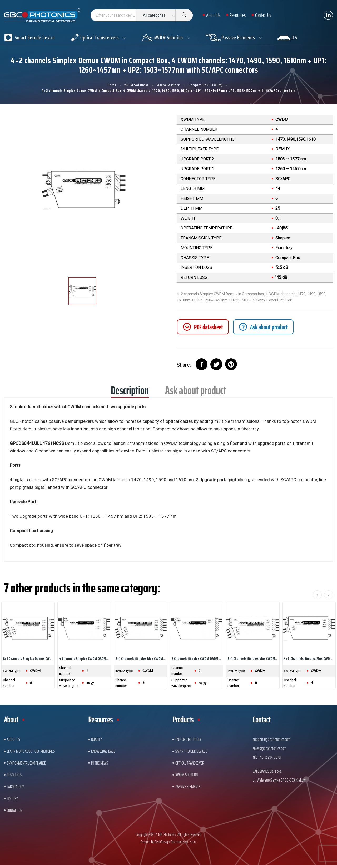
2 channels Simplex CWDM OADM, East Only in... (196, 658)
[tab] (263, 326)
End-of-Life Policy (188, 739)
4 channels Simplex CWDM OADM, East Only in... (84, 658)
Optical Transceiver (189, 763)
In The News (99, 763)
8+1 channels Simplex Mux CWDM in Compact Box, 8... (140, 658)
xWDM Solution (186, 774)
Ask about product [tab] (195, 392)
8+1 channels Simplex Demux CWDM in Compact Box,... (28, 658)
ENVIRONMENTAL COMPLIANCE (26, 763)
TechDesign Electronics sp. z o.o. (175, 841)
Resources (14, 774)
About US (13, 739)
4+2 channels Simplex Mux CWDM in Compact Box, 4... (309, 658)
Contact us (14, 810)
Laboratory (15, 786)
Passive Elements (187, 786)
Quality (96, 739)
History (12, 798)
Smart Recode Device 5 (191, 751)
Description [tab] (130, 392)
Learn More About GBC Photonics (31, 751)
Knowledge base (103, 751)
